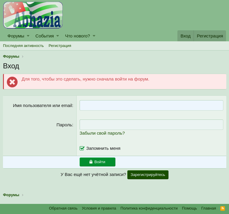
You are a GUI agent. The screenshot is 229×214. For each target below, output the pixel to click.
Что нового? (77, 35)
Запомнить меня (103, 148)
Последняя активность (23, 45)
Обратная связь (63, 208)
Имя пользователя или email (42, 105)
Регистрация (60, 45)
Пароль (64, 124)
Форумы (15, 35)
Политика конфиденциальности (149, 208)
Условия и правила (99, 208)
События (44, 35)
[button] (28, 35)
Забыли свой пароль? (102, 133)
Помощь (189, 208)
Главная (208, 208)
